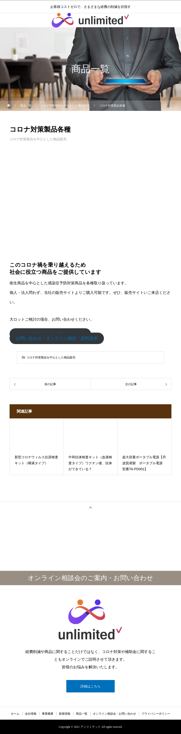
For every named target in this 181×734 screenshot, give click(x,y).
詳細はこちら (90, 686)
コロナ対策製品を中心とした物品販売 (38, 139)
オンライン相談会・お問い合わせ (114, 713)
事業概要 (47, 713)
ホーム (15, 713)
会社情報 (30, 713)
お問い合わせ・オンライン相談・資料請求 (57, 338)
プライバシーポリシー (155, 713)
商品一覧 (81, 713)
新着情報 (64, 713)
